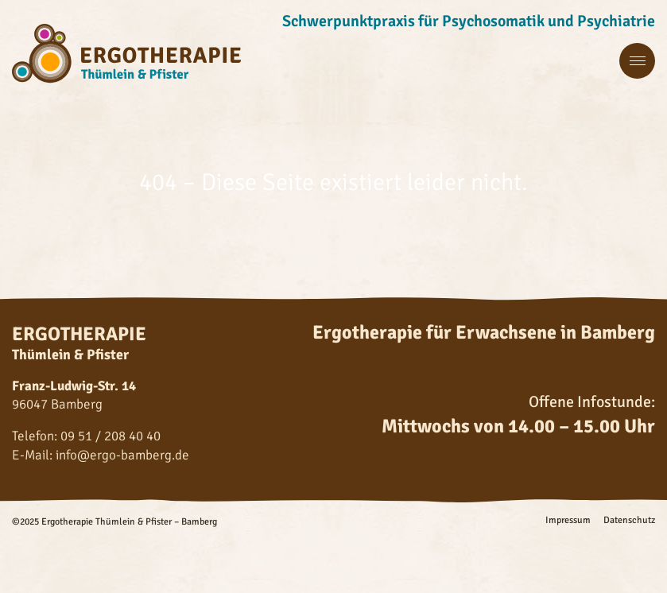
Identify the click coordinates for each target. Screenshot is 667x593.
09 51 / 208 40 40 (110, 436)
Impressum (568, 520)
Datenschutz (629, 520)
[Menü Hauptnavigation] (638, 61)
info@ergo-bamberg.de (122, 455)
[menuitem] (562, 520)
